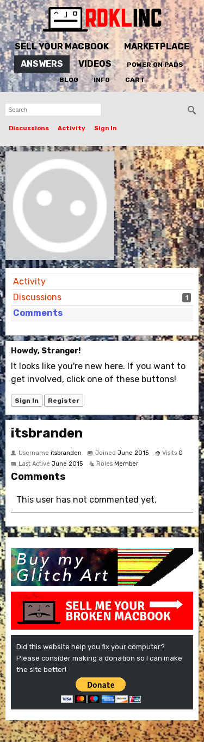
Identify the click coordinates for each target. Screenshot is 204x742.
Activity (71, 128)
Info (102, 80)
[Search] (192, 110)
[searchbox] (53, 110)
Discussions (29, 128)
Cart (135, 80)
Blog (68, 80)
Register (63, 400)
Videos (95, 64)
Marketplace (156, 46)
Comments (38, 313)
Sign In (105, 128)
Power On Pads (155, 64)
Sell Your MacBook (62, 46)
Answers (42, 64)
